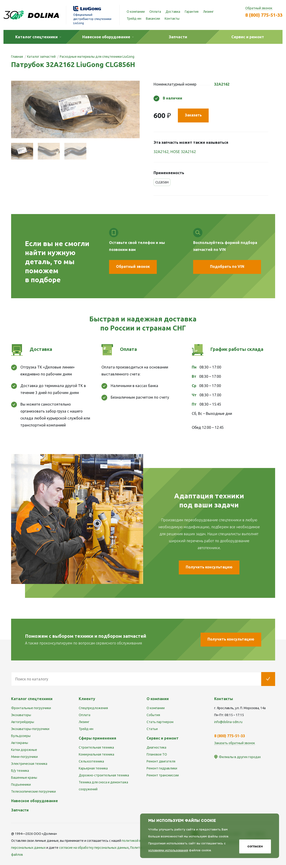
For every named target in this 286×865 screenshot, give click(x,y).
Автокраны (19, 743)
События (153, 715)
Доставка (173, 11)
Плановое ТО (157, 754)
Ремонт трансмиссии (163, 775)
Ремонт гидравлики (162, 768)
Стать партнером (160, 722)
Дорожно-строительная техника (104, 775)
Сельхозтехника (91, 761)
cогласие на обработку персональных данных (94, 847)
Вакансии (153, 18)
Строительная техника (96, 747)
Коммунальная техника (96, 754)
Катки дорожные (24, 750)
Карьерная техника (93, 768)
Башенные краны (24, 777)
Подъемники (21, 784)
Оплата (155, 11)
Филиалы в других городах (240, 757)
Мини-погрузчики (24, 757)
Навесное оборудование (34, 801)
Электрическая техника (29, 764)
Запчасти (20, 810)
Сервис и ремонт (163, 738)
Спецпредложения (93, 708)
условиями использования (168, 850)
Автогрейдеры (22, 722)
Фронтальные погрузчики (31, 708)
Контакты (172, 18)
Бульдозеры (21, 736)
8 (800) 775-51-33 (264, 15)
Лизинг (208, 11)
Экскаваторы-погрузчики (30, 729)
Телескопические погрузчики (33, 791)
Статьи (152, 729)
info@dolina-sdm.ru (228, 722)
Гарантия (191, 11)
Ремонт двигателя (161, 761)
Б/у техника (20, 770)
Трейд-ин (134, 18)
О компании (136, 11)
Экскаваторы (21, 715)
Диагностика (156, 747)
